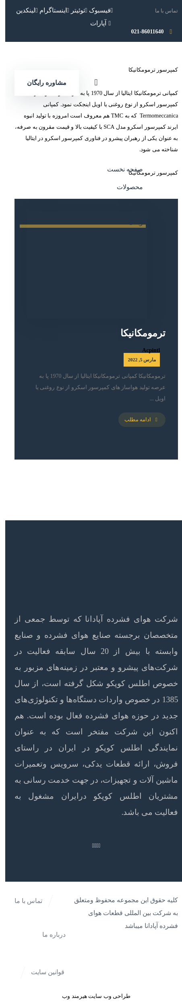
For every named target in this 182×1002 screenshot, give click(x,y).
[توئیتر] (74, 10)
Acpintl (146, 350)
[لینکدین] (22, 10)
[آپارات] (96, 23)
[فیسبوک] (96, 10)
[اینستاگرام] (49, 10)
